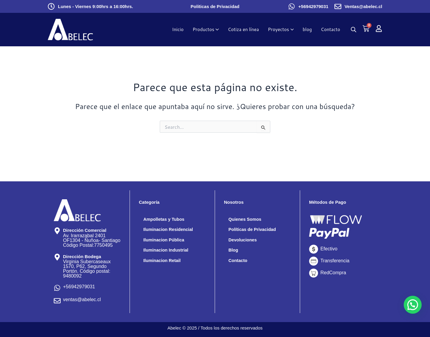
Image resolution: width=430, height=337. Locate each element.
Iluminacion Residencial (170, 230)
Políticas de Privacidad (254, 230)
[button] (413, 305)
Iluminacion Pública (165, 240)
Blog (233, 251)
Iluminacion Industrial (168, 251)
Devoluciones (243, 240)
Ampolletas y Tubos (165, 219)
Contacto (238, 262)
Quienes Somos (246, 219)
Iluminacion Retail (163, 262)
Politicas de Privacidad (215, 6)
